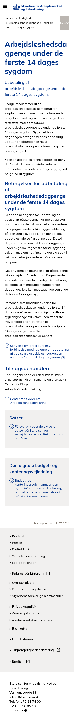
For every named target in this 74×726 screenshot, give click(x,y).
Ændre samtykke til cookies (32, 620)
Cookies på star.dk (25, 613)
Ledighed (25, 18)
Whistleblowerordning (28, 556)
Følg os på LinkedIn (32, 574)
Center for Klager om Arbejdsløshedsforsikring (28, 401)
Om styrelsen (23, 582)
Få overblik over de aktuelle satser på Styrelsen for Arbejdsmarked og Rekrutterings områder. (39, 432)
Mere (64, 22)
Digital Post (20, 549)
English (21, 662)
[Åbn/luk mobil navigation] (4, 7)
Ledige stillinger (24, 563)
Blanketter (20, 628)
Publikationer (22, 639)
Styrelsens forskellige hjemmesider (37, 596)
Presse (17, 543)
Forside (9, 18)
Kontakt (18, 536)
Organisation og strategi (30, 589)
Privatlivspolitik (24, 606)
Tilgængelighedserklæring (37, 650)
